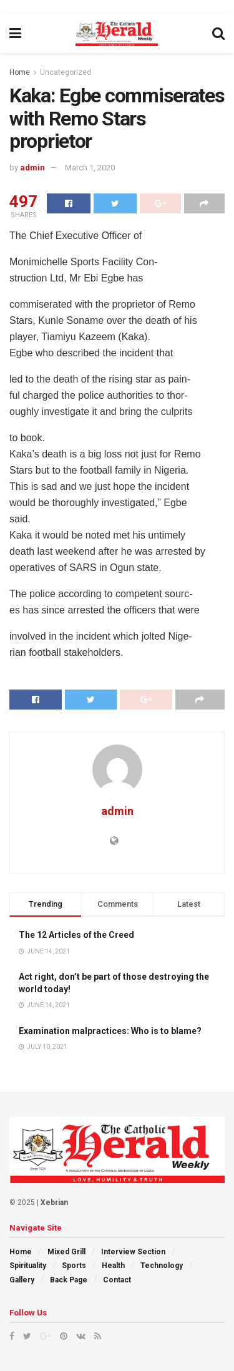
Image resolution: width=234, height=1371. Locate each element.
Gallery (21, 1280)
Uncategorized (65, 72)
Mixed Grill (66, 1251)
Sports (74, 1265)
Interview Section (133, 1251)
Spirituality (27, 1265)
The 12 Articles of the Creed (76, 935)
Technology (161, 1265)
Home (19, 72)
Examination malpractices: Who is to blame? (110, 1031)
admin (32, 167)
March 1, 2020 (90, 167)
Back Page (68, 1280)
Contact (117, 1280)
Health (113, 1265)
